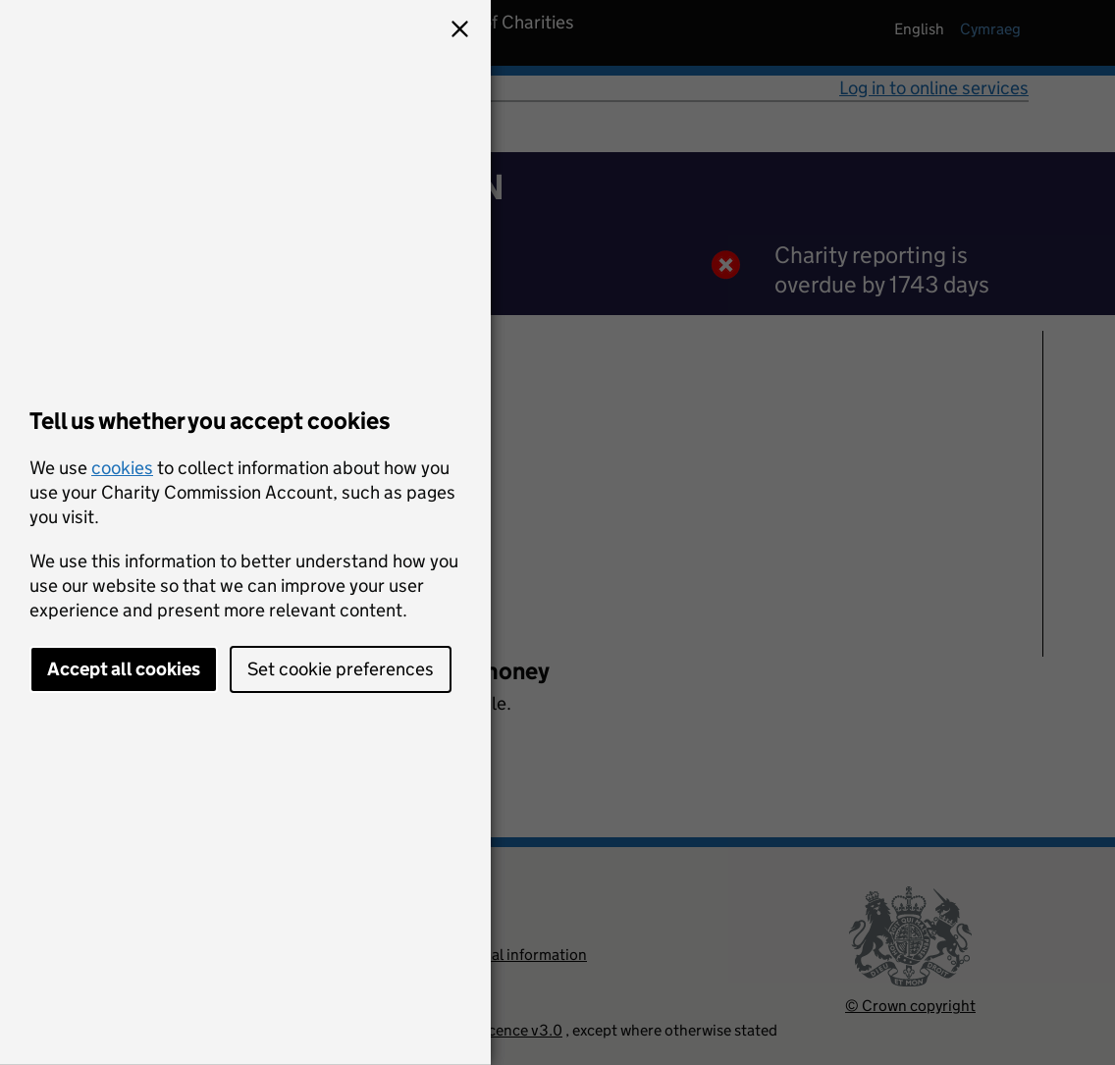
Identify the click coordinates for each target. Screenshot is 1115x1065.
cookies (122, 467)
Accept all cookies (123, 669)
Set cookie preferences (340, 669)
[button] (459, 31)
